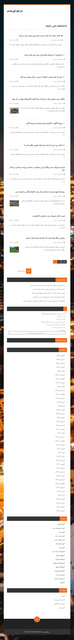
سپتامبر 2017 (59, 437)
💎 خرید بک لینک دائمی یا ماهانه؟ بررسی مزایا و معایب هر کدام (42, 75)
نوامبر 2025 (60, 367)
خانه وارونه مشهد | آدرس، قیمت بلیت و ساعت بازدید (47, 285)
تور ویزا (61, 547)
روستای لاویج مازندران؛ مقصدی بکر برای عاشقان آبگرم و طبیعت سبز (40, 184)
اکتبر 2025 (60, 371)
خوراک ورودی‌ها (59, 600)
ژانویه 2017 (60, 468)
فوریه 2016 (60, 507)
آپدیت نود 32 (61, 316)
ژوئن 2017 (60, 449)
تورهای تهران (60, 555)
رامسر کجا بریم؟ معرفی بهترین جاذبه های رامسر (48, 289)
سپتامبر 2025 (59, 375)
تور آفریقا (61, 524)
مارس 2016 (60, 503)
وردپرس (61, 608)
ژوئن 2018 (60, 402)
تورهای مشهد (60, 567)
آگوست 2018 (59, 394)
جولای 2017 (60, 445)
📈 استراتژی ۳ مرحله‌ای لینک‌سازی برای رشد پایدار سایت (44, 54)
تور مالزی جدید (59, 540)
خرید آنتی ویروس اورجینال (37, 333)
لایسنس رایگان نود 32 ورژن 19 (55, 325)
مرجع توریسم (15, 10)
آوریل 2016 (60, 499)
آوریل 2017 (60, 456)
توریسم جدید (60, 575)
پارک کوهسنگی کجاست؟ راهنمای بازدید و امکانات (48, 297)
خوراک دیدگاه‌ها (59, 604)
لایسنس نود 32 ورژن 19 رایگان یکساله (53, 322)
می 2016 (61, 495)
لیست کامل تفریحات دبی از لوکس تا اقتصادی (49, 207)
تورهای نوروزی (59, 571)
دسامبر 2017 (60, 425)
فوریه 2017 (60, 464)
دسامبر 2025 (60, 363)
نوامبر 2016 (60, 476)
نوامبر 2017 (60, 429)
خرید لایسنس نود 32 (59, 327)
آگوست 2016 (59, 483)
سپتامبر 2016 (59, 480)
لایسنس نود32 (60, 319)
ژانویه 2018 (60, 421)
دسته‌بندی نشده (59, 578)
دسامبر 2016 (60, 472)
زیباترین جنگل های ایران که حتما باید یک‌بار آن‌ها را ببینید (45, 228)
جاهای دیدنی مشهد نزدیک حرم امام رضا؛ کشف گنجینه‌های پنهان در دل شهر (38, 96)
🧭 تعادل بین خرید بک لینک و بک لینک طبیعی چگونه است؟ (44, 140)
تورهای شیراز (59, 559)
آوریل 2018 (60, 410)
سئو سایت (62, 330)
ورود (62, 596)
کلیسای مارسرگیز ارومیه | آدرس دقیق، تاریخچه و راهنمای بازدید (43, 301)
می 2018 (61, 406)
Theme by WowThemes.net (33, 632)
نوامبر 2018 (60, 383)
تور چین (61, 532)
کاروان (62, 582)
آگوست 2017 (59, 441)
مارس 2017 (60, 460)
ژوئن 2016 (60, 491)
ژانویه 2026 (60, 359)
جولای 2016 (60, 487)
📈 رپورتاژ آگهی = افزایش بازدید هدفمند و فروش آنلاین (45, 119)
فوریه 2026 (60, 355)
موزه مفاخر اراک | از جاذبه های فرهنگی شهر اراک (48, 293)
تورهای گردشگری (58, 563)
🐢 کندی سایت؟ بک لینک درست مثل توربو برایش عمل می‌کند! (41, 35)
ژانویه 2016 (60, 511)
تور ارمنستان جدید (58, 528)
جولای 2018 (60, 398)
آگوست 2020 (59, 379)
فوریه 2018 (60, 417)
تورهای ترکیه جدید (58, 551)
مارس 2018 (60, 414)
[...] (10, 45)
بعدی (64, 262)
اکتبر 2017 (60, 433)
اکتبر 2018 (60, 386)
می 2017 (61, 452)
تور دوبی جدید (59, 536)
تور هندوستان (60, 544)
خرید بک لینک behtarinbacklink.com (53, 314)
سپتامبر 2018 (59, 390)
